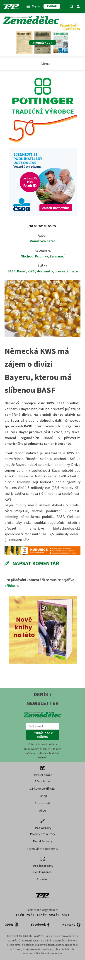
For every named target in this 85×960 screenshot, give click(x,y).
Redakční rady (42, 841)
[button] (42, 734)
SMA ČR (54, 915)
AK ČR (20, 915)
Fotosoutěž (42, 803)
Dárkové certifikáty (42, 788)
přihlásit (11, 585)
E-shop (42, 796)
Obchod (27, 256)
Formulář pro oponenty (42, 849)
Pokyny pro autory (42, 834)
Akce (42, 810)
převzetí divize (66, 271)
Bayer (21, 271)
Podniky (41, 256)
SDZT (66, 915)
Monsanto (44, 271)
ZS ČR (30, 915)
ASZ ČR (42, 915)
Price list (43, 879)
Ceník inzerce (42, 872)
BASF (11, 271)
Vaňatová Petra (42, 241)
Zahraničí (57, 256)
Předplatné (42, 781)
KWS (31, 271)
